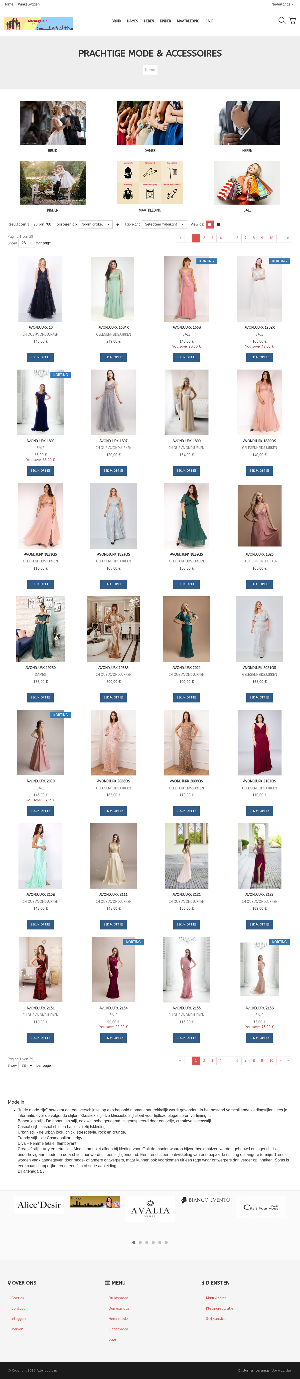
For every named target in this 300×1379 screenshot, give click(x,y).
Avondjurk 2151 (40, 1008)
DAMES (150, 151)
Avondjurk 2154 (113, 1008)
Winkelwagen (29, 4)
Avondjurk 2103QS (259, 781)
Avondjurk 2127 (259, 895)
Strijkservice (216, 1319)
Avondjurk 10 (40, 327)
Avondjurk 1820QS (259, 441)
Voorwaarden (281, 1370)
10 (271, 238)
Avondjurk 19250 (40, 668)
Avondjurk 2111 (113, 895)
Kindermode (118, 1329)
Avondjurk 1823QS (113, 554)
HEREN (247, 151)
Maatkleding (216, 1298)
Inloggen (18, 1319)
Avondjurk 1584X (113, 327)
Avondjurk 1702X (259, 327)
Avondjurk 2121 (186, 895)
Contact (18, 1308)
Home (8, 4)
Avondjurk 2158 (259, 1008)
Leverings (262, 1370)
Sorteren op (67, 224)
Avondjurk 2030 (40, 781)
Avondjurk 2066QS (113, 781)
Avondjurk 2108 (40, 895)
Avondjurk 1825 (259, 554)
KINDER (52, 210)
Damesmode (119, 1308)
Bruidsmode (118, 1298)
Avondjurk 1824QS (186, 554)
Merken (17, 1329)
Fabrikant (132, 224)
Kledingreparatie (219, 1308)
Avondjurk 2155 (186, 1008)
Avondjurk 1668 (186, 327)
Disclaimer (245, 1370)
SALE (247, 210)
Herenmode (118, 1319)
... (229, 238)
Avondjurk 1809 (186, 441)
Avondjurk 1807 (113, 441)
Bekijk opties (40, 357)
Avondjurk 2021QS (259, 668)
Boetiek (17, 1298)
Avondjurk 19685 (113, 668)
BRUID (52, 151)
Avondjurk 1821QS (40, 554)
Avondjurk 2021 (186, 668)
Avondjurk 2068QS (186, 781)
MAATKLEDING (150, 210)
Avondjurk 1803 (40, 441)
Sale (112, 1339)
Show (12, 243)
